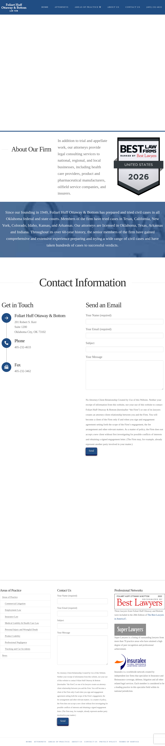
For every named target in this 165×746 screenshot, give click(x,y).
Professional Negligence (16, 642)
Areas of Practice (10, 597)
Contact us (90, 742)
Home (29, 742)
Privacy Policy (108, 742)
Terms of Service (129, 742)
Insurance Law (11, 617)
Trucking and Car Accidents (17, 649)
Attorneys (40, 742)
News (4, 655)
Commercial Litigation (15, 603)
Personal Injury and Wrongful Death (21, 629)
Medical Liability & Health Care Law (22, 623)
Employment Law (13, 610)
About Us (77, 742)
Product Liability (12, 636)
